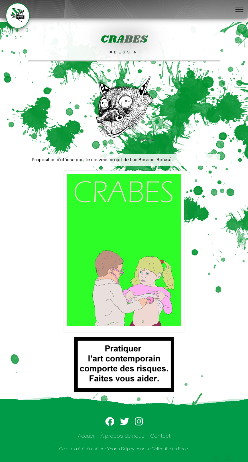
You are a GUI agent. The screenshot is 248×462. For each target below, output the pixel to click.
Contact (160, 437)
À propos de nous (122, 437)
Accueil (86, 437)
